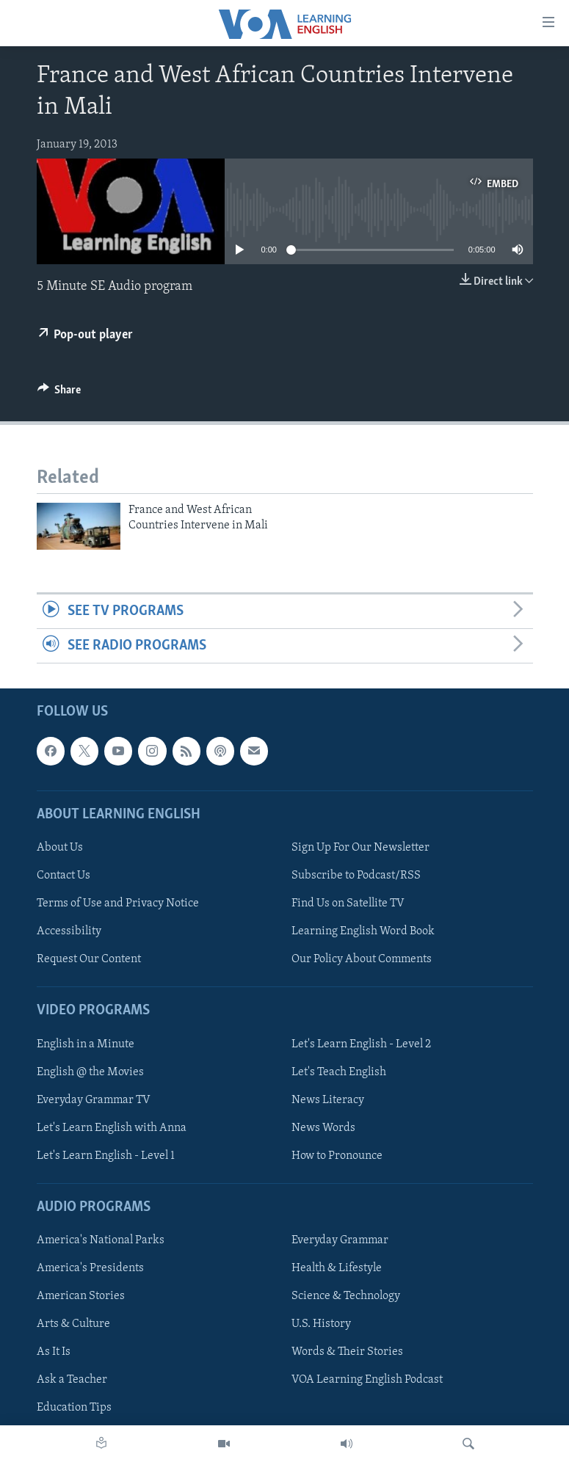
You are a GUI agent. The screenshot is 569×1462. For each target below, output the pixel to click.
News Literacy (327, 1100)
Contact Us (63, 875)
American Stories (81, 1296)
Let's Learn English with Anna (111, 1128)
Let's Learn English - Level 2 (361, 1044)
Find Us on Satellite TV (348, 903)
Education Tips (74, 1408)
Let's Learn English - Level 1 (106, 1156)
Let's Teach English (338, 1072)
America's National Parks (100, 1240)
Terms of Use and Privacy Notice (118, 903)
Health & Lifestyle (336, 1268)
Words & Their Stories (347, 1353)
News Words (323, 1128)
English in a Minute (85, 1044)
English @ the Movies (90, 1072)
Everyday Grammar (339, 1240)
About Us (60, 848)
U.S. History (321, 1325)
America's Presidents (90, 1268)
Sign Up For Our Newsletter (360, 848)
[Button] (59, 393)
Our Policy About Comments (361, 959)
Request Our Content (89, 959)
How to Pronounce (337, 1156)
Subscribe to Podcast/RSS (356, 875)
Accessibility (69, 931)
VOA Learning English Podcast (367, 1380)
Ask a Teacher (72, 1380)
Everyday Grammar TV (94, 1100)
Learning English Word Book (363, 931)
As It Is (53, 1353)
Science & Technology (345, 1296)
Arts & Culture (73, 1325)
